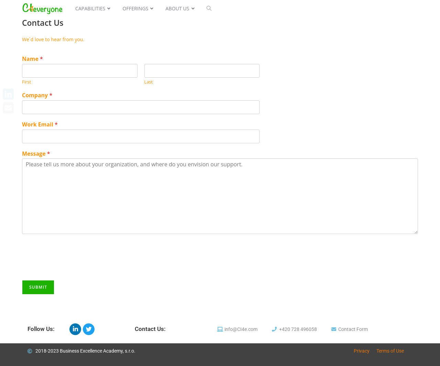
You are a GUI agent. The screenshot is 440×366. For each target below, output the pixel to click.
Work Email (40, 124)
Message (36, 153)
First (26, 82)
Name (32, 59)
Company (37, 95)
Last (148, 82)
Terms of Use (390, 351)
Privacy (362, 351)
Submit (38, 287)
